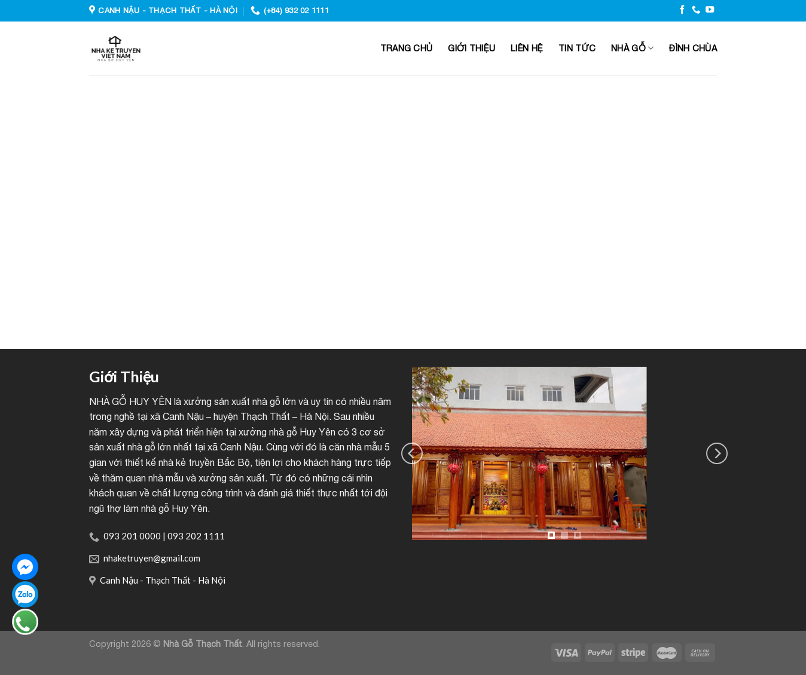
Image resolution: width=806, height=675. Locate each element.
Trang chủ (406, 48)
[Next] (717, 453)
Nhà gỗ (632, 48)
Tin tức (577, 48)
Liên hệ (527, 48)
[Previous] (412, 453)
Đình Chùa (693, 48)
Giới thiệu (471, 48)
